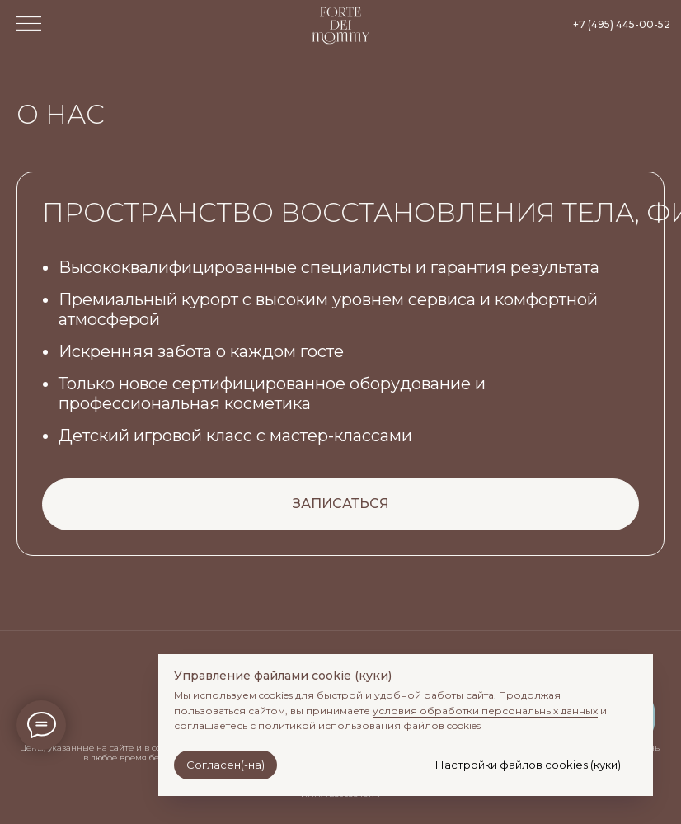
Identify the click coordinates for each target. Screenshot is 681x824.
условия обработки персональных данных (485, 710)
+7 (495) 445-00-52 (621, 24)
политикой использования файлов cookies (369, 725)
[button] (28, 23)
